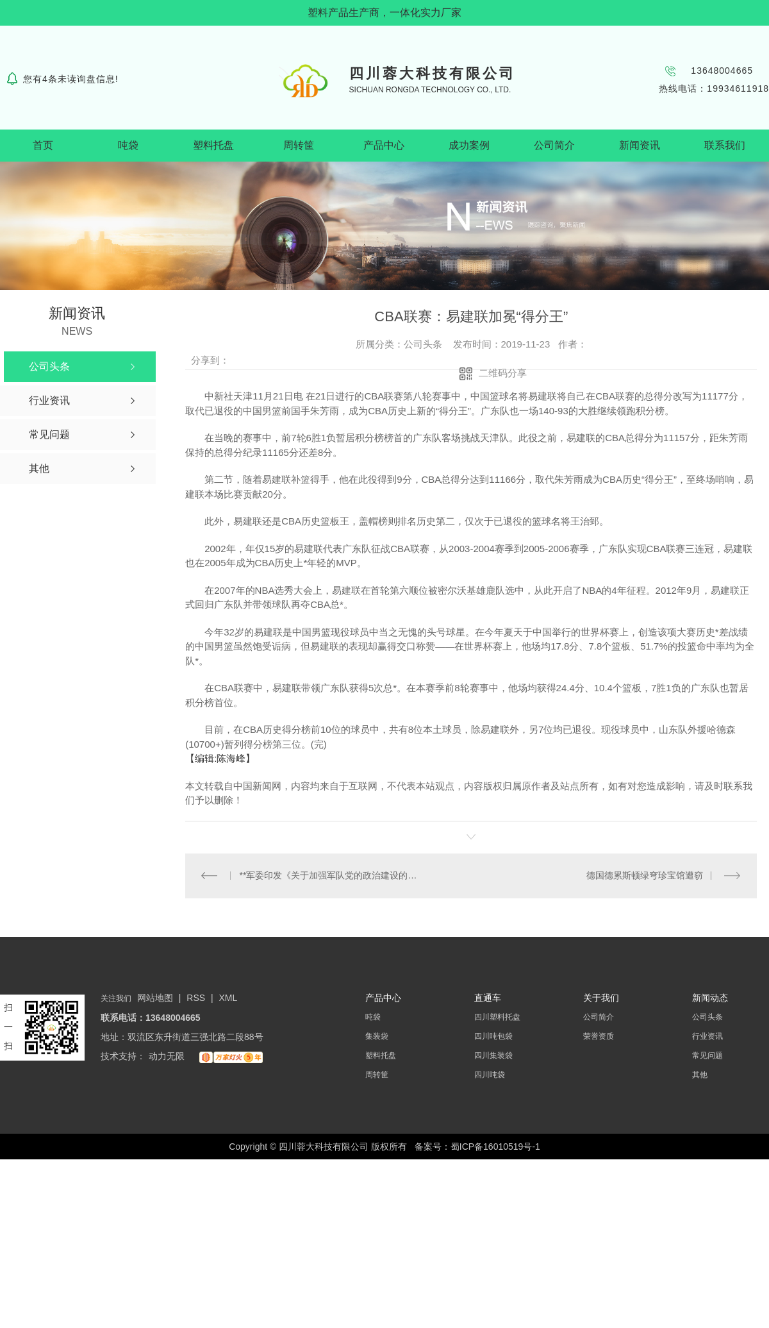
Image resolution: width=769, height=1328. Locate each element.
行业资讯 (707, 1036)
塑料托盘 (213, 145)
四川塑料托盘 (497, 1017)
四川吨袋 (489, 1075)
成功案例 (469, 145)
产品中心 (383, 145)
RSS (197, 998)
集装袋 (376, 1036)
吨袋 (128, 145)
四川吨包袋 (493, 1036)
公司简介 (554, 145)
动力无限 (167, 1057)
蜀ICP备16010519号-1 (495, 1147)
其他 (699, 1075)
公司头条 (707, 1017)
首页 (43, 145)
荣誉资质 (598, 1036)
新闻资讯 (639, 145)
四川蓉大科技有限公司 (432, 73)
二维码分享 (503, 372)
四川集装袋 (493, 1056)
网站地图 (155, 998)
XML (228, 998)
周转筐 (298, 145)
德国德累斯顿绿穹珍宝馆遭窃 (644, 876)
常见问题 (707, 1056)
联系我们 (724, 145)
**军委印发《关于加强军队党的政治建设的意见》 (328, 876)
